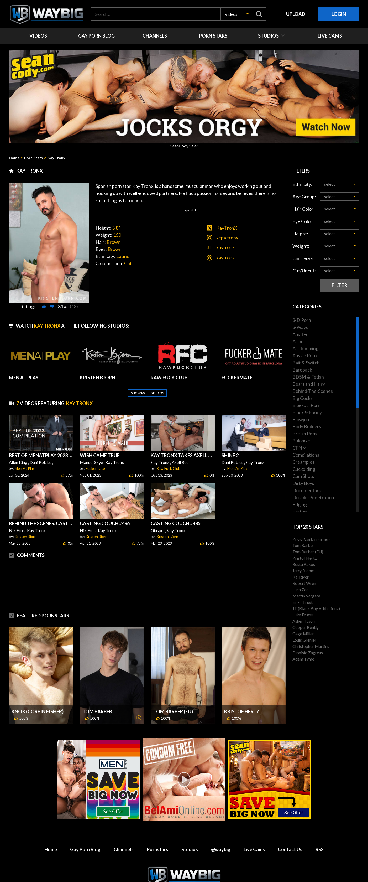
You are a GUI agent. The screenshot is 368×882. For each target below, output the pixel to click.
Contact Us (290, 837)
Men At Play (25, 455)
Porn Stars (33, 158)
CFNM (299, 448)
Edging (299, 504)
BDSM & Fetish (308, 377)
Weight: (300, 246)
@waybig (220, 837)
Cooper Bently (305, 627)
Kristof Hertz (242, 699)
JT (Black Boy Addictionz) (316, 608)
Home (14, 158)
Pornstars (157, 837)
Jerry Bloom (303, 570)
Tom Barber (97, 699)
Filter (339, 285)
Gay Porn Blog (85, 837)
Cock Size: (302, 258)
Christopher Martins (310, 646)
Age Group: (304, 196)
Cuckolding (303, 469)
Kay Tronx (56, 158)
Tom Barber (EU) (173, 699)
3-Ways (300, 327)
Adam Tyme (303, 658)
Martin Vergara (306, 595)
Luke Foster (302, 614)
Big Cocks (302, 398)
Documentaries (308, 490)
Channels (124, 837)
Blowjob (300, 419)
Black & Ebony (307, 412)
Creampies (303, 462)
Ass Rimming (305, 348)
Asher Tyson (303, 620)
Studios (189, 837)
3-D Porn (301, 320)
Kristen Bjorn (25, 524)
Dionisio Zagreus (307, 652)
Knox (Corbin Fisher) (38, 699)
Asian (298, 341)
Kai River (300, 576)
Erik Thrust (302, 602)
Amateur (301, 334)
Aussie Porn (304, 355)
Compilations (305, 455)
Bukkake (301, 440)
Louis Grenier (304, 639)
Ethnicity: (302, 184)
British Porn (304, 433)
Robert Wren (304, 583)
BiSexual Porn (306, 405)
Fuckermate (95, 455)
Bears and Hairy (308, 384)
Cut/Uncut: (304, 270)
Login (339, 14)
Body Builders (306, 426)
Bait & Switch (306, 362)
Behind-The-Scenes (312, 391)
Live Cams (254, 837)
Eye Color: (303, 221)
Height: (300, 233)
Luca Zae (300, 589)
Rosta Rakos (303, 564)
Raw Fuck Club (168, 455)
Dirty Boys (303, 483)
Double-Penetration (313, 497)
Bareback (302, 370)
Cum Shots (303, 476)
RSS (320, 837)
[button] (236, 14)
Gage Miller (303, 633)
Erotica (299, 511)
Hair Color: (303, 209)
